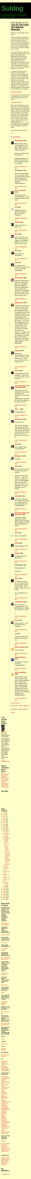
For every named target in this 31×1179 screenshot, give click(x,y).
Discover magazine (16, 92)
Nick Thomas (4, 1133)
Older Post (27, 705)
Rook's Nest (4, 1043)
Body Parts (6, 864)
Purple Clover (5, 779)
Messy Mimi (4, 985)
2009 (4, 893)
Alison (17, 370)
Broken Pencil (5, 785)
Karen (17, 543)
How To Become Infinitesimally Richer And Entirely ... (7, 860)
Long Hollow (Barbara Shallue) (4, 1003)
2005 (4, 899)
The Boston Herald (16, 102)
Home (20, 705)
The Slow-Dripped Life (4, 1105)
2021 (4, 816)
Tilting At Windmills (3, 1111)
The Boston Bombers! (4, 1164)
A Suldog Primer (5, 1174)
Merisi (2, 1039)
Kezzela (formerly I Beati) (5, 1081)
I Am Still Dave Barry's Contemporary (7, 849)
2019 (4, 819)
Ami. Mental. (4, 1107)
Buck (16, 234)
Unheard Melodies (3, 1049)
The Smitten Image (4, 949)
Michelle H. (18, 456)
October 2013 (6, 836)
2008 (4, 894)
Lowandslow (19, 602)
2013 (4, 829)
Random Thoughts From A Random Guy (5, 1102)
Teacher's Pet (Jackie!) (4, 974)
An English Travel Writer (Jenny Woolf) (4, 1068)
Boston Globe (5, 777)
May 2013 (6, 874)
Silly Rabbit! (4, 1125)
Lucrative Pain (5, 1076)
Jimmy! (3, 1130)
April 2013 (6, 877)
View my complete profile (5, 761)
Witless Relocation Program (4, 1119)
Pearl (2, 992)
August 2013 (6, 866)
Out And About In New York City (5, 958)
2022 (4, 814)
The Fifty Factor (5, 1087)
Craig (16, 466)
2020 (4, 818)
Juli (16, 207)
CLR (16, 251)
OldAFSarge (19, 140)
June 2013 (6, 871)
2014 (4, 827)
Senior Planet (5, 787)
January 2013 (6, 886)
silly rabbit (18, 496)
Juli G (2, 1083)
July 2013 (6, 868)
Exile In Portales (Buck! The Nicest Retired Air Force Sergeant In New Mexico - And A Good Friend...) (5, 1147)
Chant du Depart (5, 935)
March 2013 (7, 879)
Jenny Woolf (19, 277)
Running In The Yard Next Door (5, 1024)
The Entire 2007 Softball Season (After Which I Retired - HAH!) (5, 1160)
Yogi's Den (4, 1116)
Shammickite (19, 302)
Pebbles (3, 1062)
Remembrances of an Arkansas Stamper (5, 1123)
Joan (16, 532)
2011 (4, 889)
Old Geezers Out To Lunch (5, 1078)
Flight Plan (4, 1096)
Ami (16, 262)
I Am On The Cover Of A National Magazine (20, 27)
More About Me (6, 845)
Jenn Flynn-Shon (20, 672)
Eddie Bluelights (5, 1070)
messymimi (18, 419)
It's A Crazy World (4, 1114)
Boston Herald (5, 774)
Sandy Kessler (19, 647)
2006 (4, 897)
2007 (4, 896)
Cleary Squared (5, 1132)
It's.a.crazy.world (20, 190)
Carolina (17, 350)
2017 (4, 822)
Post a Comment (15, 702)
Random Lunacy (5, 1126)
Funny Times (14, 95)
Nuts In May (4, 1061)
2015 (4, 826)
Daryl (16, 620)
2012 (4, 888)
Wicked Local (4, 783)
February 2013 (6, 883)
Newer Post (14, 705)
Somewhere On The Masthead (5, 924)
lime (16, 444)
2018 (4, 821)
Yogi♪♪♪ (17, 409)
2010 (4, 891)
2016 (4, 824)
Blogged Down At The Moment (5, 1109)
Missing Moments (3, 1092)
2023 (4, 813)
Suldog (12, 8)
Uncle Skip (4, 942)
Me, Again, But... (6, 842)
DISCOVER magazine (4, 776)
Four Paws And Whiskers (5, 1055)
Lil (15, 633)
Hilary (17, 578)
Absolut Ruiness (20, 657)
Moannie (3, 1141)
